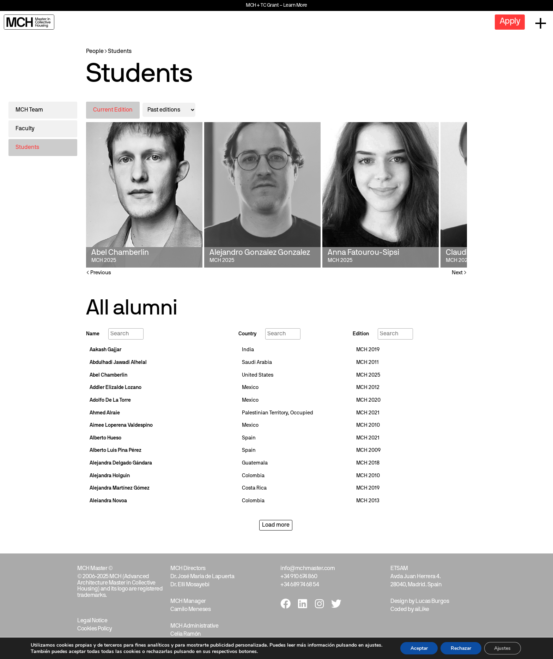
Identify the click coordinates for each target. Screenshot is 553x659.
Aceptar (417, 648)
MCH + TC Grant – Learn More (276, 5)
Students (120, 51)
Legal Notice (92, 620)
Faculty (25, 128)
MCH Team (29, 110)
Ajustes (504, 648)
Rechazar (461, 648)
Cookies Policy (94, 629)
